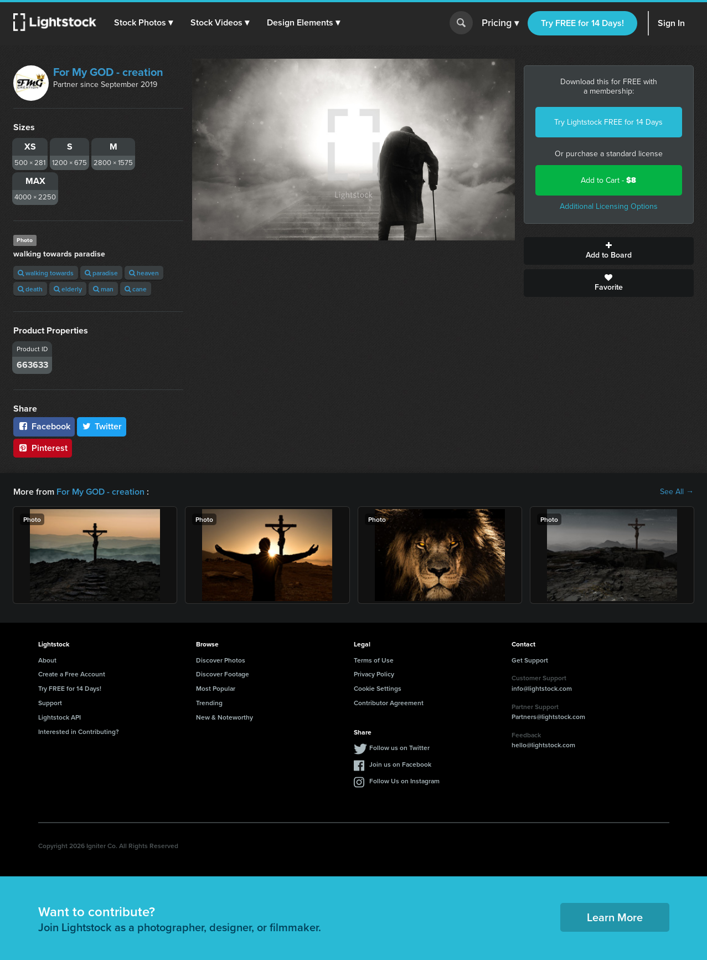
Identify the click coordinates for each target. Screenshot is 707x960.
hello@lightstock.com (543, 744)
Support (50, 702)
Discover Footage (222, 674)
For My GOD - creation (108, 72)
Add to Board (608, 251)
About (47, 660)
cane (136, 289)
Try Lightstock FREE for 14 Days (608, 122)
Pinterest (43, 448)
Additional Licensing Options (609, 206)
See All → (677, 491)
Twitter (101, 426)
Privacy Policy (374, 674)
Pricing (500, 23)
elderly (68, 289)
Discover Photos (220, 660)
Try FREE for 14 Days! (582, 23)
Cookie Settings (377, 688)
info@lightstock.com (542, 688)
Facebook (44, 426)
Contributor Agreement (389, 702)
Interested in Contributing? (78, 731)
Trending (209, 702)
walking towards (46, 273)
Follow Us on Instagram (404, 781)
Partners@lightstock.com (548, 716)
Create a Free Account (71, 674)
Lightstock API (59, 717)
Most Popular (215, 688)
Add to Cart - (608, 180)
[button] (143, 22)
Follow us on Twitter (399, 747)
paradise (101, 273)
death (30, 289)
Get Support (530, 660)
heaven (144, 273)
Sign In (671, 23)
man (103, 289)
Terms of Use (374, 660)
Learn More (615, 917)
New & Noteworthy (224, 717)
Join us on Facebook (400, 764)
